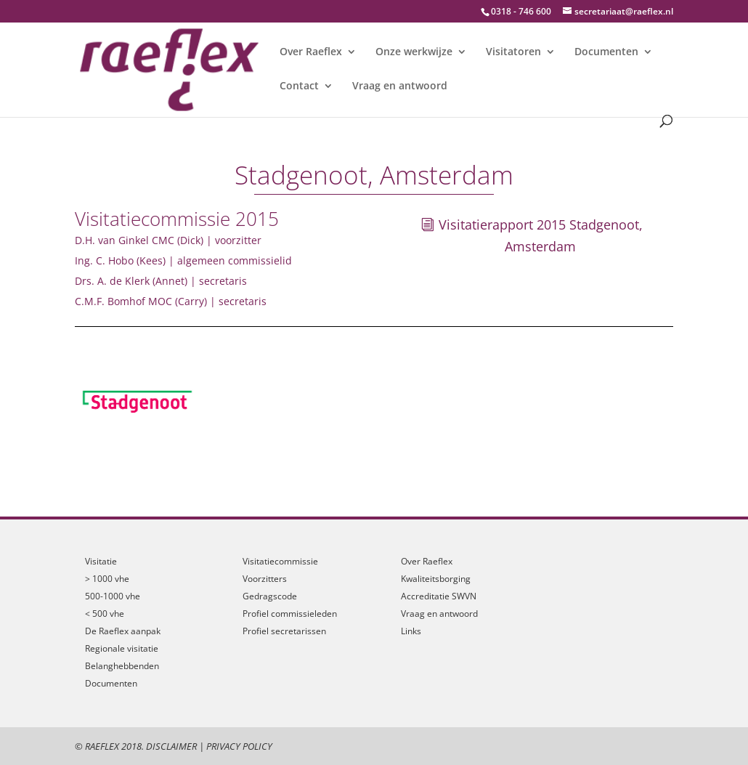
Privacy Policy (239, 746)
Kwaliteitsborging (436, 578)
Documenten (606, 52)
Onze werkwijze (413, 52)
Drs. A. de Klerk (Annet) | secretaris (161, 281)
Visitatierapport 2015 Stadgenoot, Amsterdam (541, 236)
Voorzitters (265, 578)
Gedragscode (270, 596)
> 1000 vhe (107, 578)
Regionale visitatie (121, 648)
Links (411, 631)
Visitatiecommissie (280, 561)
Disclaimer (171, 746)
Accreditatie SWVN (438, 596)
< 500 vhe (104, 613)
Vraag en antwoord (399, 86)
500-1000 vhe (112, 596)
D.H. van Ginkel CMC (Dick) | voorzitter (168, 240)
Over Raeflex (311, 52)
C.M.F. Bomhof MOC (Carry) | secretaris (171, 301)
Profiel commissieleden (290, 613)
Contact (299, 86)
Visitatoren (513, 52)
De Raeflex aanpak (122, 631)
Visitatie (101, 561)
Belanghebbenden (122, 666)
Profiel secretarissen (284, 631)
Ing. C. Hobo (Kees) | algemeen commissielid (183, 260)
